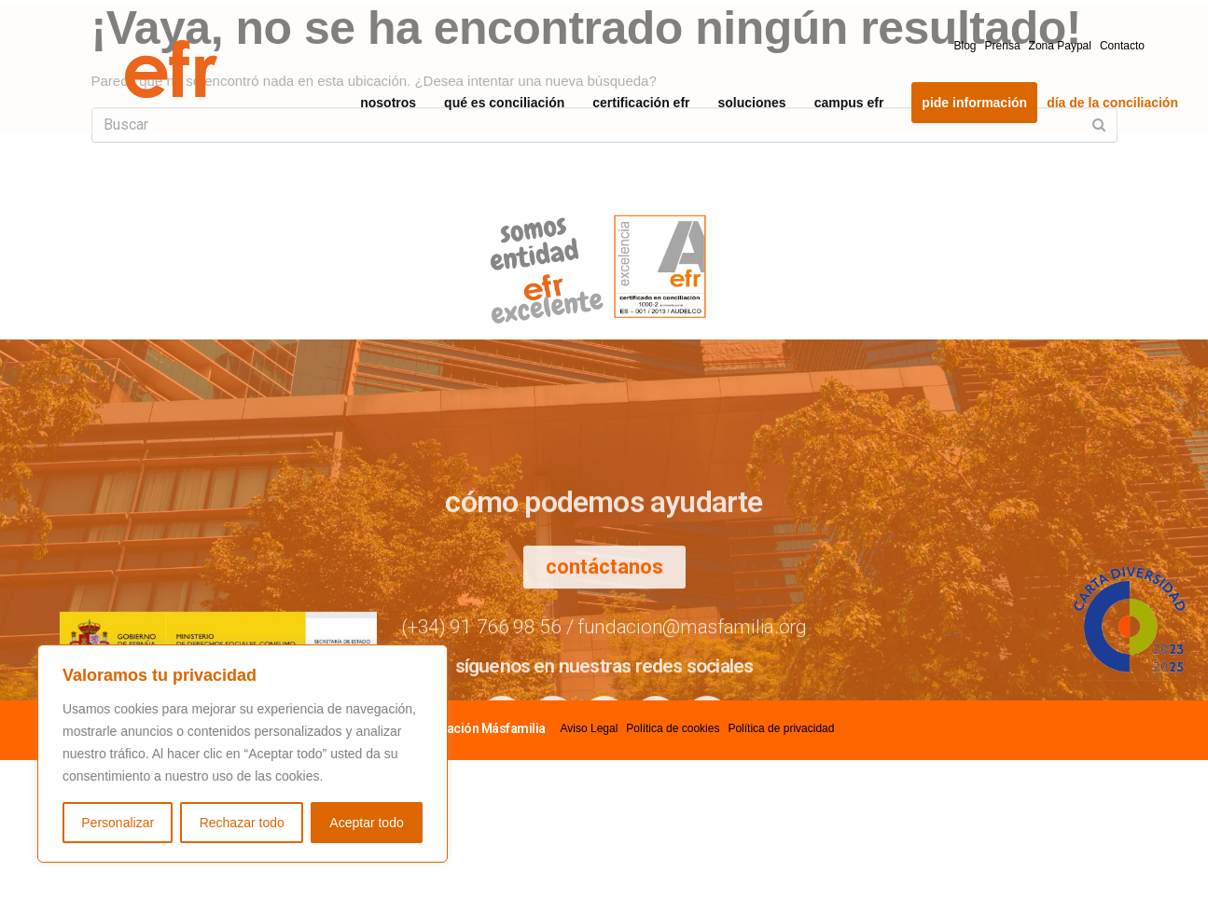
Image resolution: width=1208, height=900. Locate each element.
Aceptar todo (366, 822)
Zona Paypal (1060, 45)
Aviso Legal (589, 728)
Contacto (1122, 45)
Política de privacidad (781, 728)
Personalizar (117, 822)
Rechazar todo (242, 822)
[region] (242, 753)
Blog (965, 45)
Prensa (1003, 45)
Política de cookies (672, 728)
